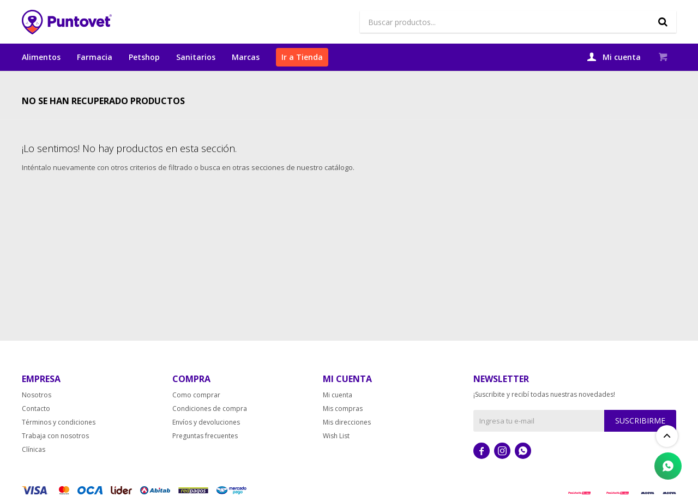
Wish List (336, 453)
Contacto (36, 426)
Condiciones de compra (209, 426)
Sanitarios (195, 57)
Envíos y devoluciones (206, 440)
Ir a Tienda (302, 57)
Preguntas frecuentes (205, 453)
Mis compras (343, 426)
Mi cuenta (337, 413)
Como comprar (196, 413)
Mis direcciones (347, 440)
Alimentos (41, 57)
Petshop (144, 57)
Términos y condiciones (58, 440)
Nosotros (36, 413)
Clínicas (33, 467)
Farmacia (94, 57)
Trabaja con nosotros (55, 453)
